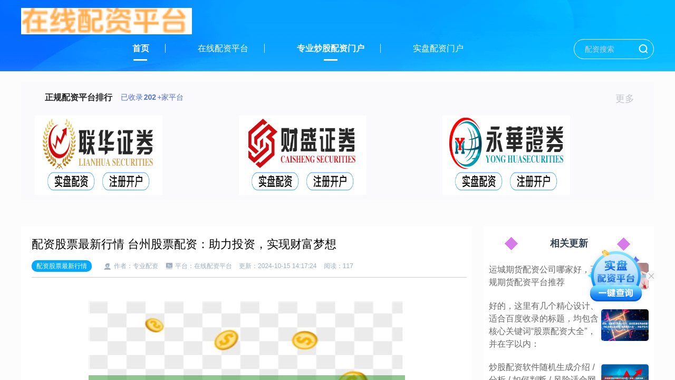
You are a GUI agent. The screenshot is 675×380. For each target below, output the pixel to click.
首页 (140, 48)
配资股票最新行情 (61, 266)
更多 (629, 98)
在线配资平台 (223, 48)
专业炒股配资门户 (330, 48)
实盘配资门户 (438, 48)
